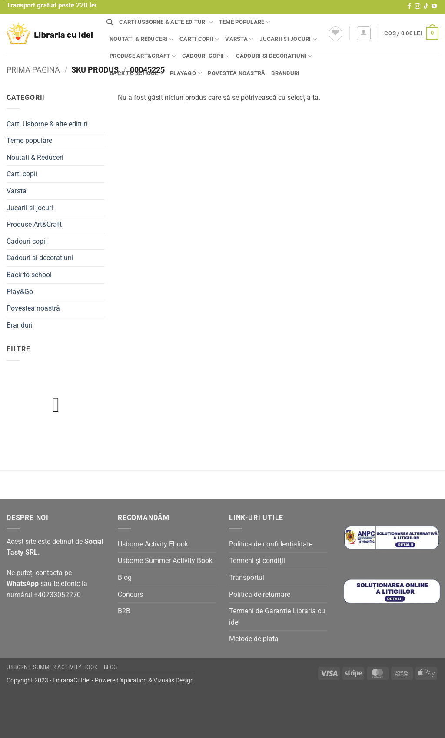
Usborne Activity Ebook (153, 544)
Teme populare (244, 22)
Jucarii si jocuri (288, 39)
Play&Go (186, 73)
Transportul (246, 577)
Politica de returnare (259, 594)
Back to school (137, 73)
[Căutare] (109, 22)
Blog (125, 577)
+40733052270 (57, 595)
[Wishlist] (335, 33)
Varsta (239, 39)
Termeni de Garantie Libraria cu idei (277, 616)
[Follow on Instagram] (417, 6)
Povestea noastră (236, 73)
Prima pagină (33, 69)
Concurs (130, 594)
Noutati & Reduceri (141, 39)
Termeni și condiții (257, 560)
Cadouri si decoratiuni (274, 56)
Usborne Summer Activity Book (165, 560)
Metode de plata (254, 639)
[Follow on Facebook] (409, 6)
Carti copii (199, 39)
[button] (364, 33)
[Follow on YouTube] (434, 6)
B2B (124, 611)
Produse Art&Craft (143, 56)
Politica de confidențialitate (270, 544)
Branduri (285, 73)
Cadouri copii (206, 56)
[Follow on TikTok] (425, 6)
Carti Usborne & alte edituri (166, 22)
